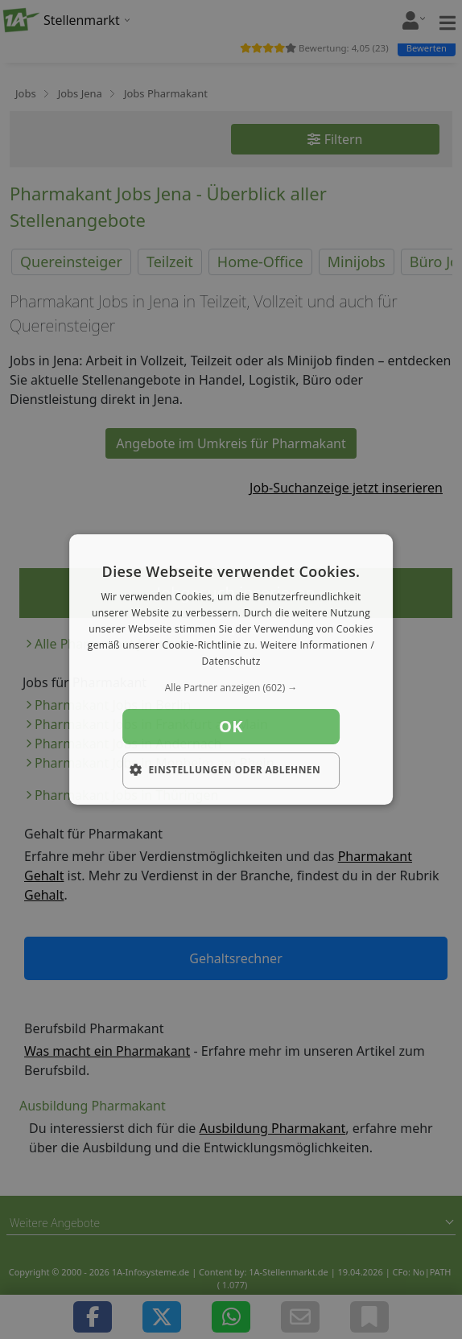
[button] (231, 688)
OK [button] (231, 726)
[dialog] (231, 669)
